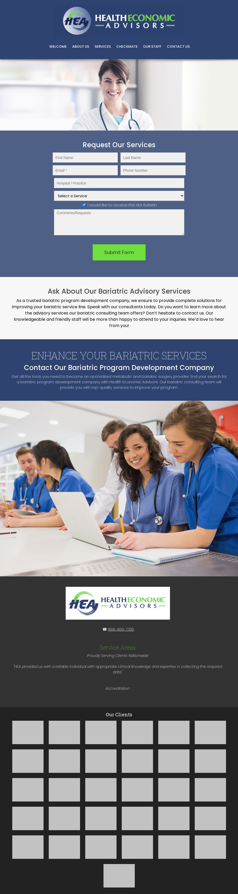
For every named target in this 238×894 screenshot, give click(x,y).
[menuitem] (58, 47)
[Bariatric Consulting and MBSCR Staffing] (119, 20)
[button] (28, 732)
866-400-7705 (121, 629)
